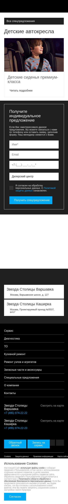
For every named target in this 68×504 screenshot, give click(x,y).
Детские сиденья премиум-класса (33, 79)
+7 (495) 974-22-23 (15, 428)
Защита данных (22, 456)
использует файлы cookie (33, 468)
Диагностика (12, 338)
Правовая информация (43, 456)
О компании (11, 385)
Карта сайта (63, 456)
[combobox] (34, 21)
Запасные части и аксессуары (23, 369)
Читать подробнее (20, 90)
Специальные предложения (21, 377)
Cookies (7, 456)
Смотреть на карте (51, 405)
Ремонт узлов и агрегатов (20, 362)
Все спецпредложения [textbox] (21, 21)
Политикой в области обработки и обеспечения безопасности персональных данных (27, 480)
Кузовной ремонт (15, 354)
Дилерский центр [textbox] (22, 176)
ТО (6, 346)
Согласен (15, 496)
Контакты (10, 393)
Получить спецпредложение (31, 200)
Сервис (8, 330)
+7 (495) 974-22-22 (15, 413)
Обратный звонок (15, 444)
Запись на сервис (38, 444)
